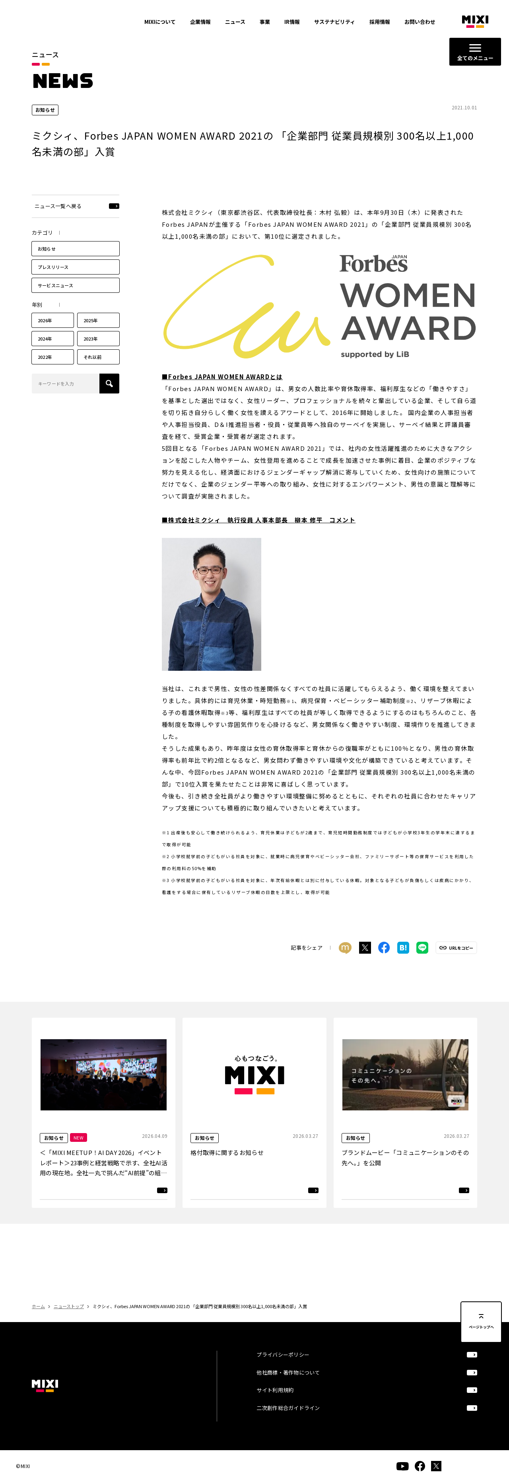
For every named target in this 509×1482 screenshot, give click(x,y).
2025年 (91, 334)
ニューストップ (69, 1320)
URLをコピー (461, 962)
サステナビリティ (334, 21)
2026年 (45, 334)
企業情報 (200, 21)
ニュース (235, 21)
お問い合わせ (419, 21)
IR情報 (292, 21)
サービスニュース (55, 299)
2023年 (91, 353)
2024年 (45, 353)
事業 (265, 21)
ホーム (38, 1320)
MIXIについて (160, 21)
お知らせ (47, 262)
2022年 (45, 371)
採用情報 (379, 21)
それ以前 (92, 371)
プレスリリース (53, 281)
